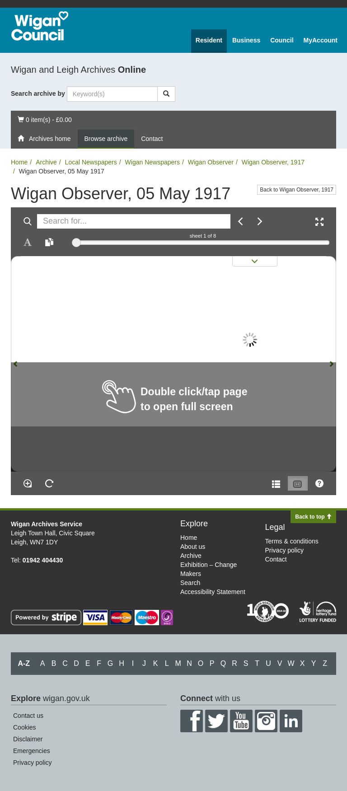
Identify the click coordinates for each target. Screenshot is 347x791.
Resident (209, 40)
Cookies (24, 727)
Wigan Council (40, 26)
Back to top (313, 517)
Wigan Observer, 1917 (273, 162)
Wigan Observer (211, 162)
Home (19, 162)
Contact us (28, 715)
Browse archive (106, 138)
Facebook (191, 721)
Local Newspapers (91, 162)
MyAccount (321, 40)
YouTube (241, 721)
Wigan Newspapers (152, 162)
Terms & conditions (292, 541)
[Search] (166, 94)
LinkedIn (291, 721)
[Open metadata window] (276, 483)
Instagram (266, 721)
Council (281, 40)
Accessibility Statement (212, 591)
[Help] (319, 483)
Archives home (44, 138)
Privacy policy (284, 550)
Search (190, 582)
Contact (152, 138)
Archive (46, 162)
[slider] (76, 242)
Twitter (216, 721)
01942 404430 (43, 560)
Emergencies (31, 750)
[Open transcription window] (49, 242)
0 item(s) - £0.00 (44, 119)
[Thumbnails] (298, 483)
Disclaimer (27, 739)
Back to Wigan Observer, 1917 (296, 190)
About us (192, 546)
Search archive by (38, 93)
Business (246, 40)
